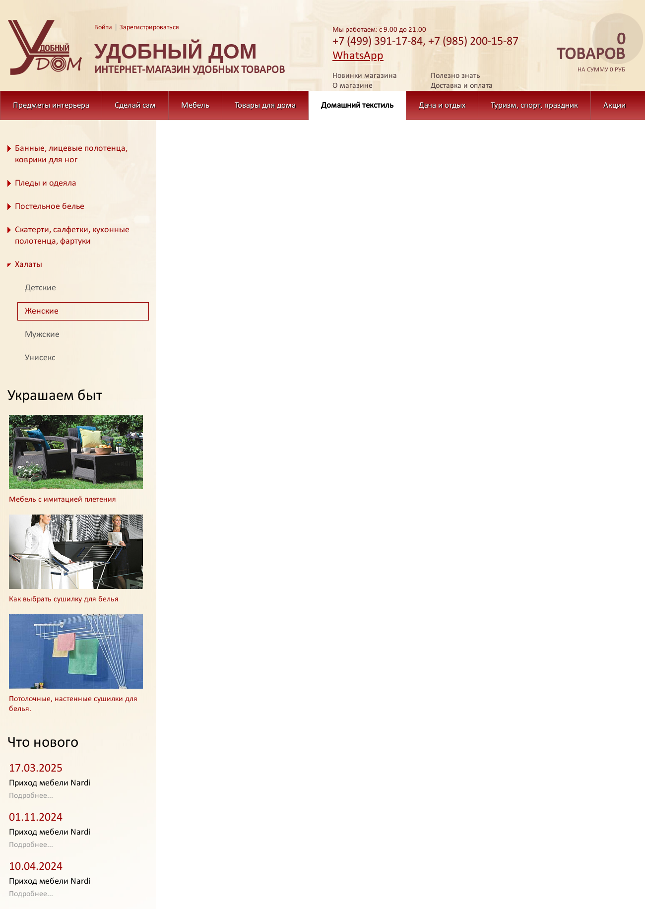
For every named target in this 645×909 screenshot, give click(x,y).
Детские (40, 288)
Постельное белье (49, 206)
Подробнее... (31, 796)
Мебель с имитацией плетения (62, 500)
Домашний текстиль (357, 105)
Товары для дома (265, 105)
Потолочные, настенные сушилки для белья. (73, 704)
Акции (614, 105)
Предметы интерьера (51, 105)
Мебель (195, 105)
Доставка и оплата (462, 86)
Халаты (28, 264)
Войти (103, 27)
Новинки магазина (364, 76)
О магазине (352, 86)
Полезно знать (455, 76)
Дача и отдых (442, 105)
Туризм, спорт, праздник (534, 105)
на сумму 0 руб (588, 53)
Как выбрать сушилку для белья (64, 599)
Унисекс (40, 358)
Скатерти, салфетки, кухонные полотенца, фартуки (72, 235)
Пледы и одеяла (45, 183)
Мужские (42, 334)
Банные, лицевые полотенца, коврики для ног (71, 154)
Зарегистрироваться (149, 27)
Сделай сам (135, 105)
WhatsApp (358, 56)
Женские (42, 311)
